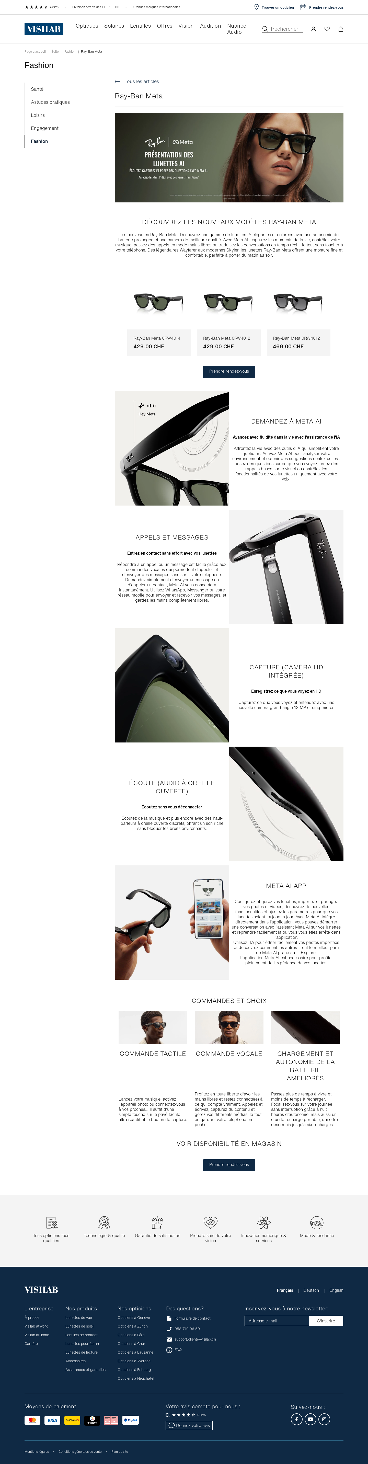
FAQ (178, 1349)
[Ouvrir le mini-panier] (340, 29)
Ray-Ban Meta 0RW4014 (156, 338)
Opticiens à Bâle (131, 1334)
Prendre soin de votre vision (210, 1238)
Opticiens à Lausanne (135, 1352)
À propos (32, 1317)
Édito (55, 52)
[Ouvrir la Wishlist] (327, 29)
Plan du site (119, 1451)
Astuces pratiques (50, 102)
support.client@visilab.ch (195, 1339)
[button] (313, 28)
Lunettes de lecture (81, 1352)
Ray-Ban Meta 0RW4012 (226, 338)
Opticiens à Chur (131, 1343)
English (336, 1290)
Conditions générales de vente (80, 1451)
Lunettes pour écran (82, 1343)
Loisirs (38, 115)
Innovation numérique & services (263, 1238)
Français (285, 1290)
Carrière (31, 1343)
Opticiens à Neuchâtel (136, 1378)
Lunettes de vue (78, 1317)
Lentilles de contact (81, 1334)
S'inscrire (326, 1321)
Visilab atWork (36, 1326)
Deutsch (311, 1290)
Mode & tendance (317, 1235)
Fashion (69, 52)
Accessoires (75, 1361)
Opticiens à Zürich (133, 1326)
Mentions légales (37, 1451)
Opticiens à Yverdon (134, 1361)
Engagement (45, 128)
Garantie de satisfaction (157, 1235)
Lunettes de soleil (79, 1326)
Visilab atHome (37, 1334)
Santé (37, 89)
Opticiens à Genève (134, 1317)
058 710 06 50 (187, 1328)
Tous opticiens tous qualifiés (51, 1238)
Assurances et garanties (85, 1369)
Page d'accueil (35, 52)
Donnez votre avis (189, 1425)
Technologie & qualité (104, 1235)
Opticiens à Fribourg (134, 1369)
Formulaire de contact (188, 1318)
